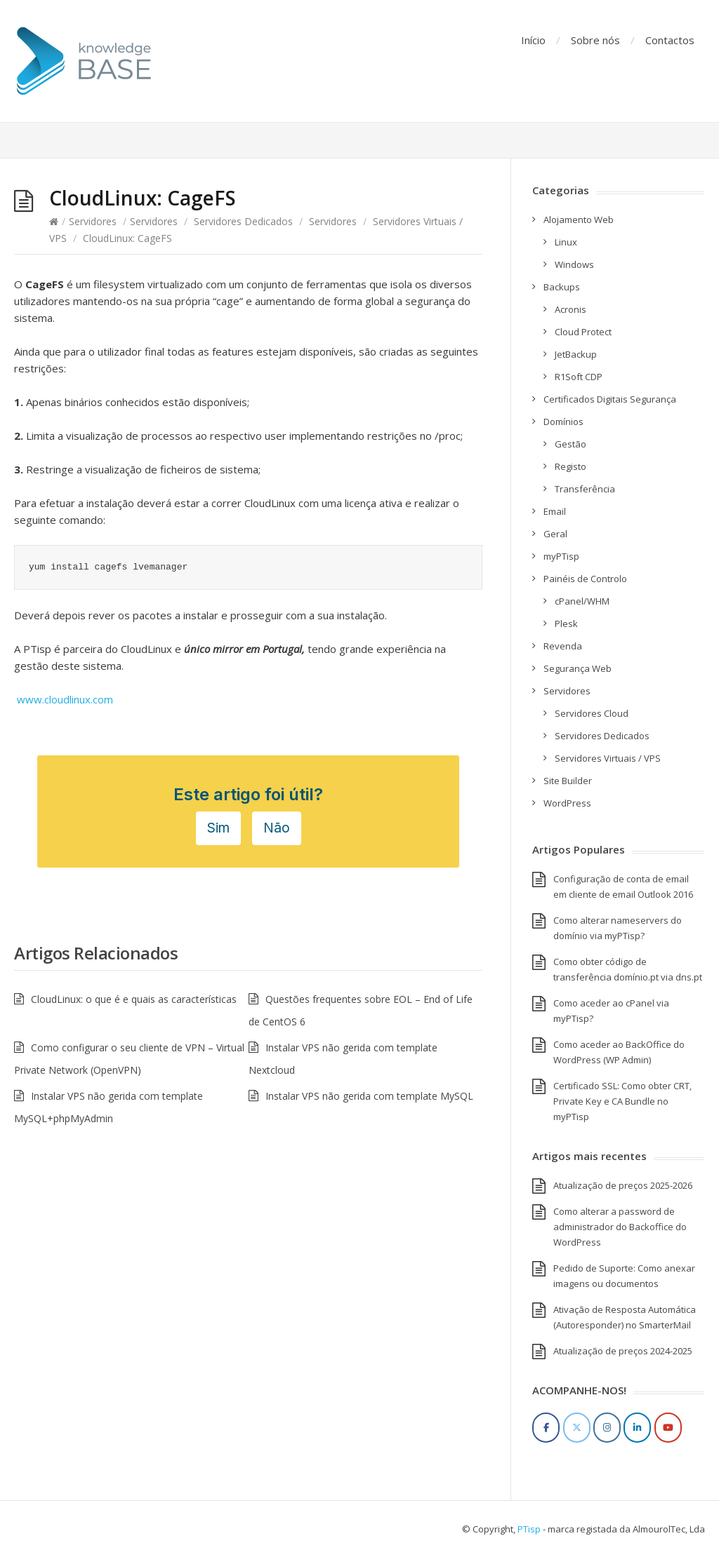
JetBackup (576, 354)
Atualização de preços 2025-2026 (622, 1185)
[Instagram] (607, 1428)
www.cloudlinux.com (65, 699)
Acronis (570, 309)
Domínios (563, 421)
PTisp (529, 1529)
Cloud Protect (583, 331)
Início (533, 40)
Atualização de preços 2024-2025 (622, 1351)
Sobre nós (595, 40)
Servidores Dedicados (243, 221)
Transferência (585, 489)
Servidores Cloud (591, 713)
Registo (570, 466)
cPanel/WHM (582, 601)
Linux (566, 242)
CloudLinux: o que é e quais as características (134, 999)
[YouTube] (668, 1428)
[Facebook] (546, 1428)
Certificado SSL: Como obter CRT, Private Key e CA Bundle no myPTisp (622, 1101)
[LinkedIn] (637, 1428)
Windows (574, 264)
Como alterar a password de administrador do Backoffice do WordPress (620, 1226)
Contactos (669, 40)
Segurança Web (577, 668)
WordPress (567, 803)
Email (554, 511)
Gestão (570, 444)
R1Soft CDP (578, 376)
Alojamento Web (578, 219)
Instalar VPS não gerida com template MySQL (369, 1096)
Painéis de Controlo (585, 578)
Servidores (93, 221)
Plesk (566, 623)
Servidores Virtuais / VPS (608, 758)
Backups (561, 287)
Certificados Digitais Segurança (609, 399)
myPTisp (561, 556)
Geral (555, 533)
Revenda (562, 646)
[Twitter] (577, 1428)
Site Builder (567, 780)
